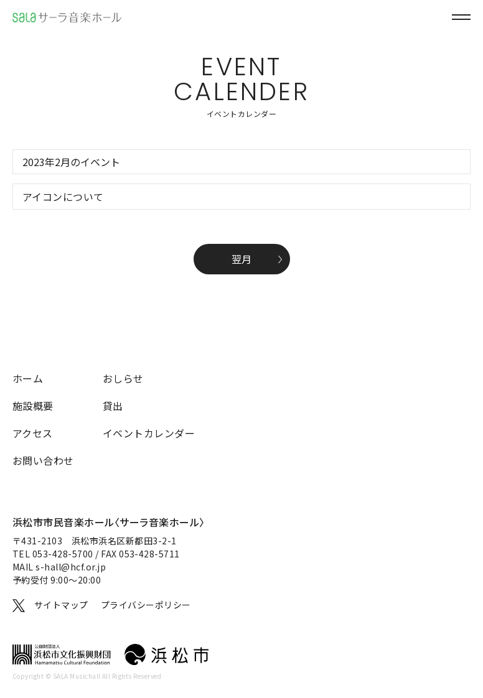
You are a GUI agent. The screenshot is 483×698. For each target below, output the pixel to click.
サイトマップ (61, 604)
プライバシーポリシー (146, 604)
